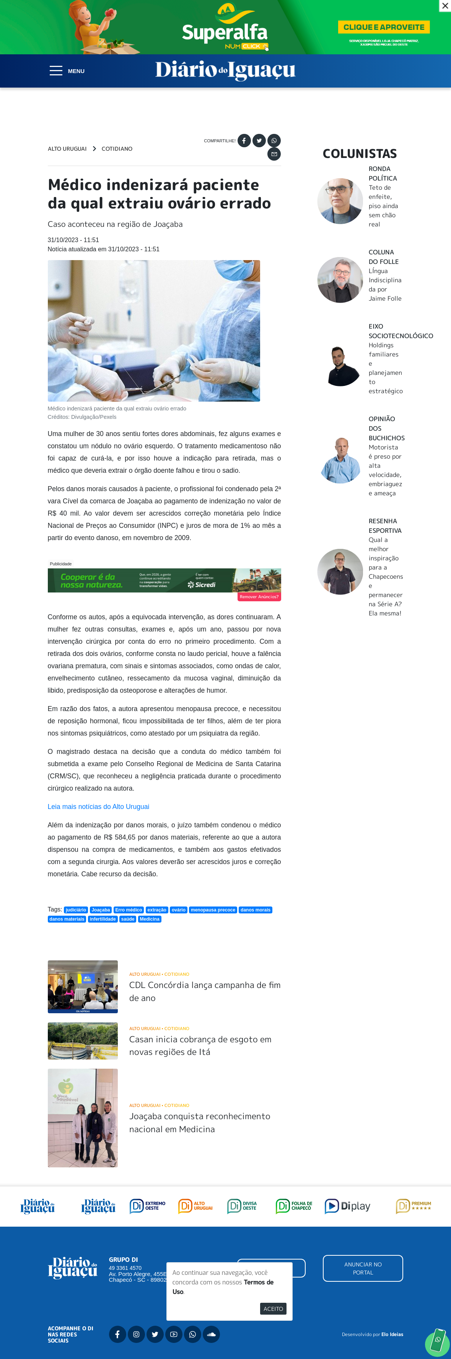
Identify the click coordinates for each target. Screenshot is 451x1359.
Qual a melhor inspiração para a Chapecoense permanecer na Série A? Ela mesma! (386, 576)
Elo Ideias (392, 1334)
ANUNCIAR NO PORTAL (363, 1268)
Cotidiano (117, 149)
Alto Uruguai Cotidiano (159, 974)
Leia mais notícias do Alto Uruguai (99, 807)
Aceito (273, 1308)
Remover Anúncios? (259, 597)
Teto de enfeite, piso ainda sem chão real (383, 205)
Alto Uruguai (67, 149)
